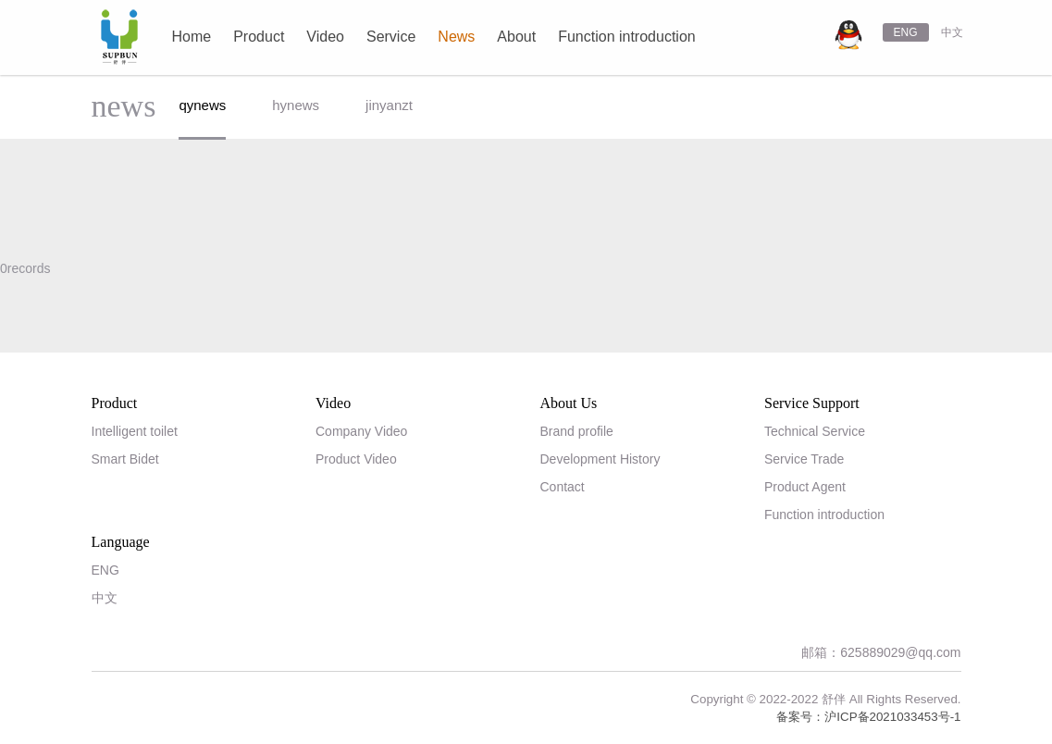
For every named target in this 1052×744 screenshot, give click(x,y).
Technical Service (814, 431)
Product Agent (805, 486)
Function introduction (824, 514)
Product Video (356, 459)
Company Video (361, 431)
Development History (600, 459)
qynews (202, 105)
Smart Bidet (125, 459)
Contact (562, 486)
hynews (295, 105)
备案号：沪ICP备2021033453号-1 (868, 717)
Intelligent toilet (135, 431)
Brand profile (576, 431)
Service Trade (804, 459)
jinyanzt (389, 105)
